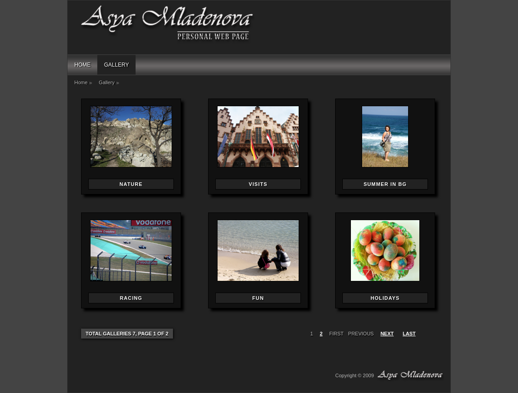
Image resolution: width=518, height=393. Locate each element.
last (409, 333)
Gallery (116, 65)
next (387, 333)
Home (82, 65)
